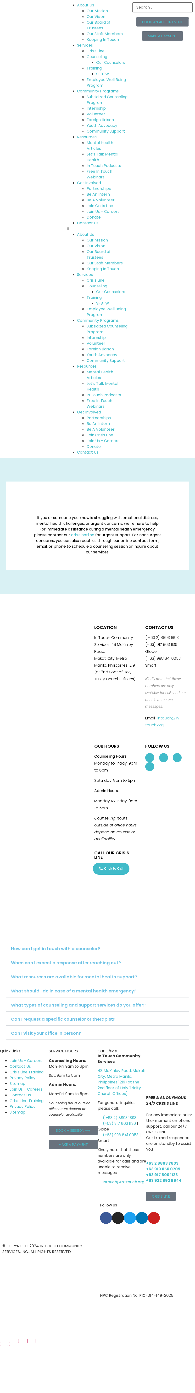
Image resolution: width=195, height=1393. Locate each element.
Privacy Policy (22, 1078)
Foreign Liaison (100, 120)
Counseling (97, 56)
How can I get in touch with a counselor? (55, 949)
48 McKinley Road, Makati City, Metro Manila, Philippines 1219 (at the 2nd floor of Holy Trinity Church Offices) (121, 1082)
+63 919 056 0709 (163, 1169)
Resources (87, 137)
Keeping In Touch (103, 39)
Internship (96, 108)
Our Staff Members (105, 34)
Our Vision (96, 16)
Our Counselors (110, 62)
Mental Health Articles (100, 145)
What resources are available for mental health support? (74, 977)
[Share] (22, 1341)
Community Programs (98, 91)
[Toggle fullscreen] (13, 1341)
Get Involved (89, 183)
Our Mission (97, 11)
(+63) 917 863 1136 (119, 1123)
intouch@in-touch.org (121, 1182)
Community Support (106, 131)
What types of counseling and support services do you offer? (78, 1005)
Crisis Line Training (27, 1072)
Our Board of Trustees (99, 25)
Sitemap (17, 1083)
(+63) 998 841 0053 (121, 1135)
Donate (94, 217)
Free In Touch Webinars (99, 174)
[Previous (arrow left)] (4, 1347)
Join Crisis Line (100, 206)
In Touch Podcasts (104, 165)
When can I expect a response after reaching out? (66, 963)
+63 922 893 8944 (163, 1180)
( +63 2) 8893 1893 (119, 1117)
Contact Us (87, 223)
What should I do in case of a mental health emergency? (73, 991)
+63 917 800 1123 (162, 1175)
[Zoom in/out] (4, 1341)
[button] (97, 229)
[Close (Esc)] (31, 1341)
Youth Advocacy (102, 125)
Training (94, 68)
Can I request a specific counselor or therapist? (63, 1019)
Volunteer (96, 114)
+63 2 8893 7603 (162, 1163)
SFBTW (102, 74)
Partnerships (99, 188)
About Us (85, 5)
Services (85, 45)
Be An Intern (98, 194)
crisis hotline (82, 535)
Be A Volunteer (101, 200)
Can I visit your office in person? (46, 1033)
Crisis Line (96, 51)
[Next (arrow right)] (13, 1347)
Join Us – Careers (103, 211)
